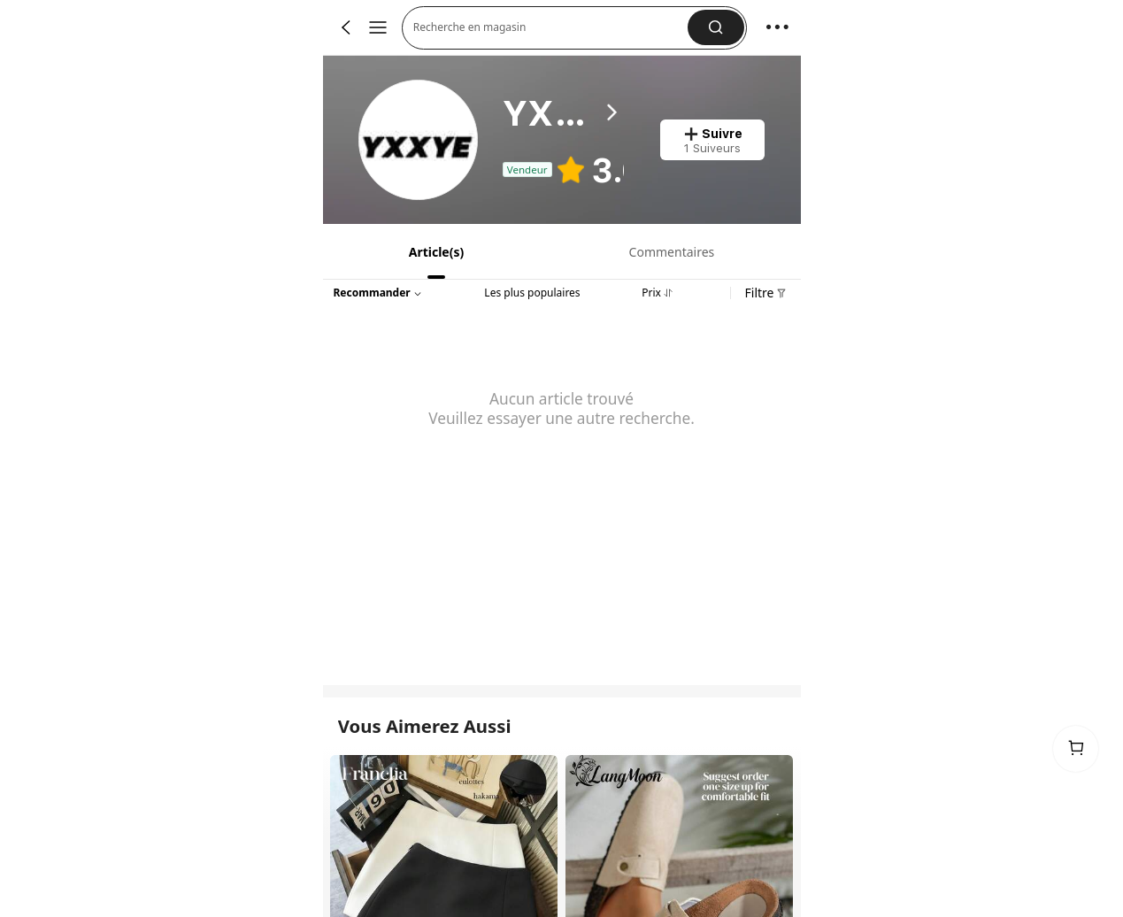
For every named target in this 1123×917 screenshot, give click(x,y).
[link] (419, 140)
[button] (550, 28)
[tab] (435, 251)
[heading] (564, 113)
